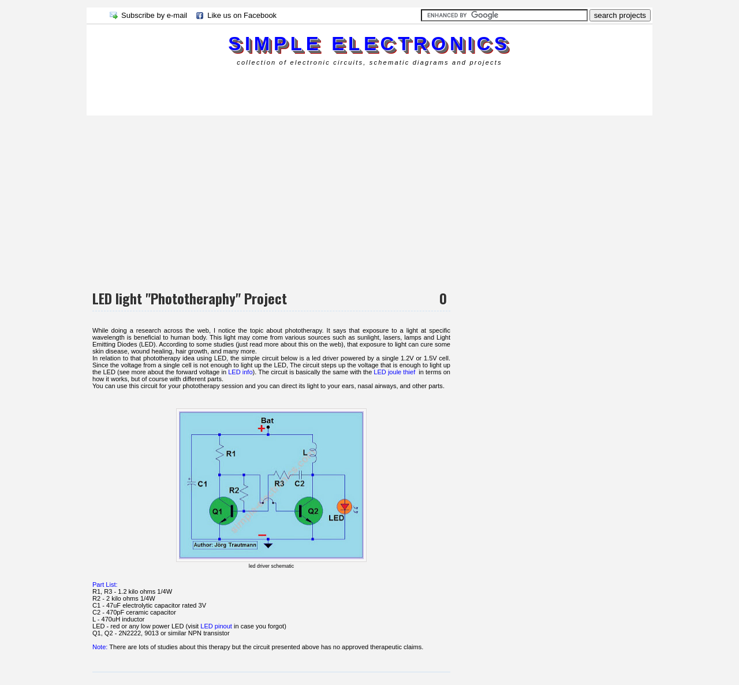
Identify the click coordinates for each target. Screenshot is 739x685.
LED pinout (216, 626)
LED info (240, 371)
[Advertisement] (297, 89)
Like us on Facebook (242, 15)
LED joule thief (394, 371)
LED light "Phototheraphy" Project (189, 298)
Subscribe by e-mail (154, 15)
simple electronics (369, 43)
